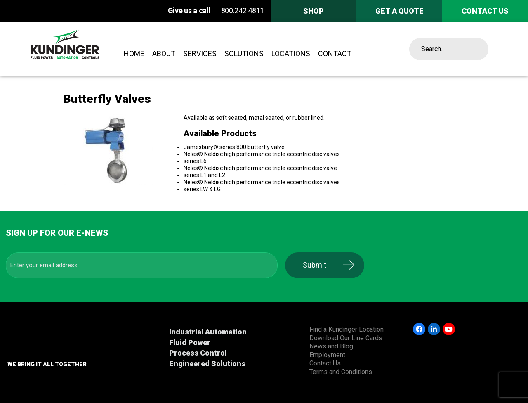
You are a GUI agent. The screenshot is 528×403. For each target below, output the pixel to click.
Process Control (198, 352)
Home (134, 53)
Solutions (244, 53)
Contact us (485, 11)
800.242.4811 (242, 10)
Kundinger (83, 49)
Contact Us (325, 363)
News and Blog (331, 346)
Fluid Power (189, 342)
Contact (334, 53)
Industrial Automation (208, 331)
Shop (313, 11)
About (163, 53)
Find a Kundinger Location (346, 329)
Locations (290, 53)
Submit (320, 265)
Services (200, 53)
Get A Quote (399, 11)
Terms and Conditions (340, 372)
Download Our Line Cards (345, 338)
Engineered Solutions (207, 363)
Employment (327, 355)
